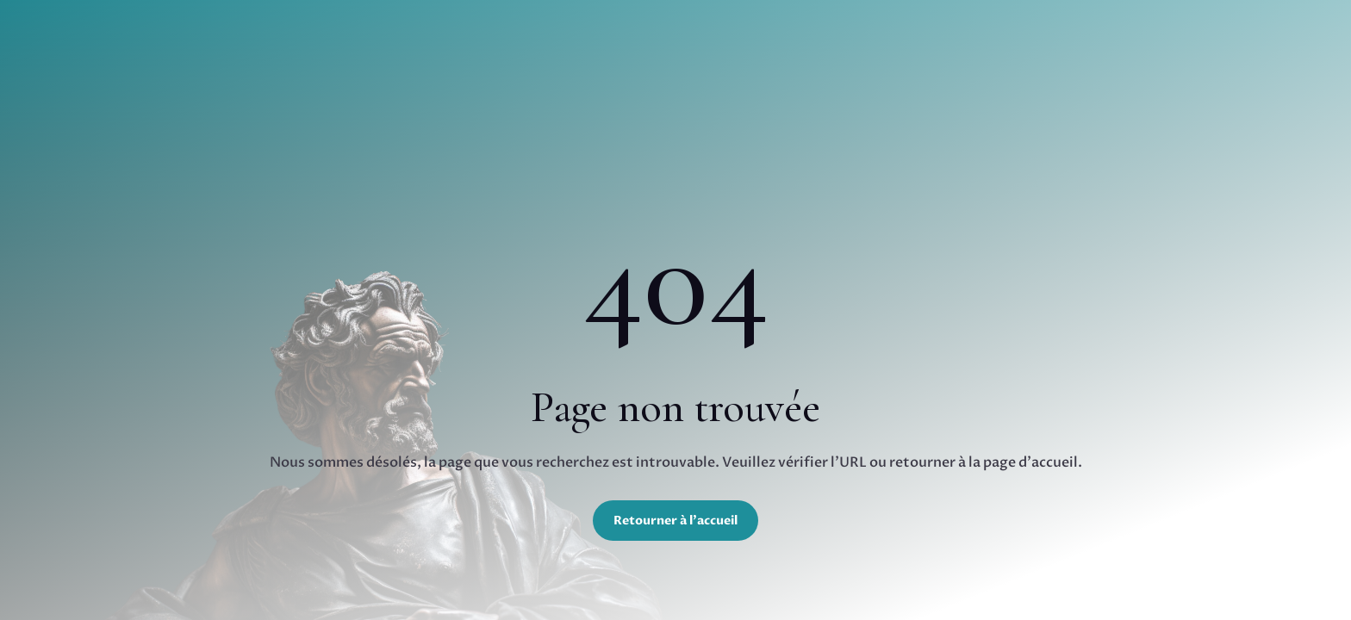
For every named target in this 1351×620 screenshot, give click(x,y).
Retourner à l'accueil (675, 520)
